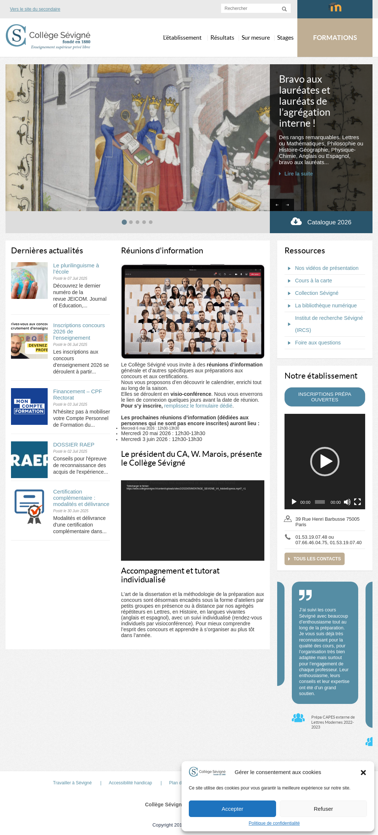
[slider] (320, 502)
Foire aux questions (313, 343)
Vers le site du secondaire (35, 9)
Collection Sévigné (311, 293)
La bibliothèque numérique (321, 305)
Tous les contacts (317, 558)
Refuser (323, 809)
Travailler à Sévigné (72, 782)
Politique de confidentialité (274, 823)
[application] (192, 520)
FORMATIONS (335, 37)
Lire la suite (299, 174)
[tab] (124, 222)
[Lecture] (294, 502)
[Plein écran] (357, 502)
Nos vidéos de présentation (322, 268)
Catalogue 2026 (321, 221)
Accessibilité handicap (130, 782)
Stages (285, 37)
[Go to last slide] (276, 205)
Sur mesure (256, 37)
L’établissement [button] (182, 37)
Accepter (232, 809)
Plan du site (180, 782)
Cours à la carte (308, 280)
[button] (363, 772)
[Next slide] (288, 205)
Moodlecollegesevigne (335, 10)
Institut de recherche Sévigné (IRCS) (324, 324)
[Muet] (347, 502)
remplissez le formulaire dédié (198, 406)
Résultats (222, 37)
